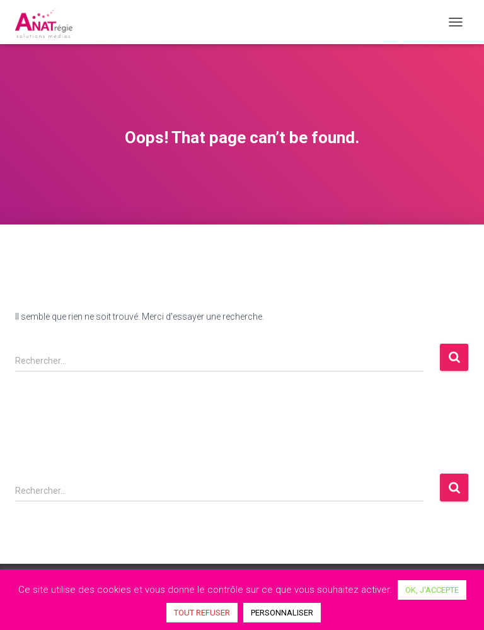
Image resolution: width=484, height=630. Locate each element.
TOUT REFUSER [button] (202, 612)
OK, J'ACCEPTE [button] (432, 590)
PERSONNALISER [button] (282, 612)
